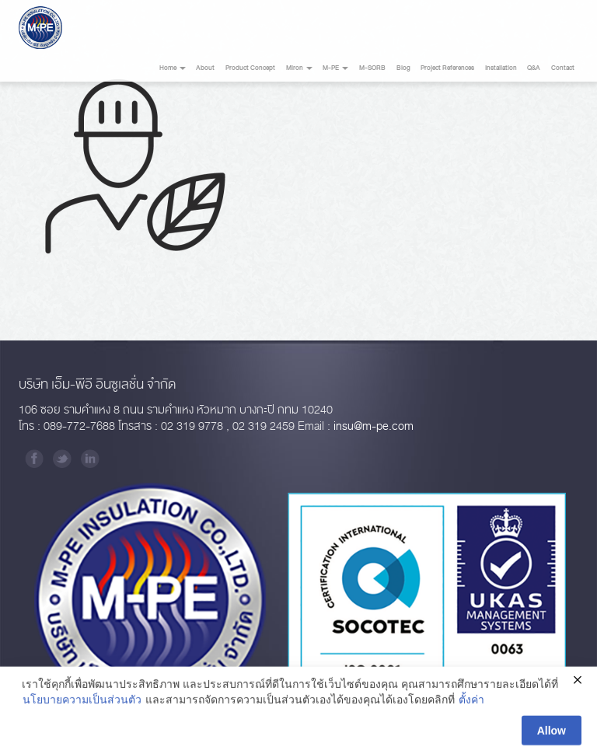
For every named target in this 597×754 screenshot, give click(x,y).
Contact (562, 68)
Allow (551, 733)
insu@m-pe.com (373, 426)
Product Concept (250, 68)
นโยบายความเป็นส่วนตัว (82, 702)
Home (172, 68)
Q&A (533, 68)
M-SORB (372, 68)
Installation (501, 68)
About (205, 68)
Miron (299, 68)
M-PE (335, 68)
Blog (403, 68)
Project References (447, 68)
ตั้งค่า (471, 702)
